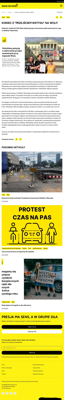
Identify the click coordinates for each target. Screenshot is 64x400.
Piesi (3, 17)
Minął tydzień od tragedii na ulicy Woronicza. (16, 305)
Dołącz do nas (32, 327)
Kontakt (4, 374)
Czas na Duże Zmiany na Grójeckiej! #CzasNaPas (18, 252)
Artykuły (10, 12)
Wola (8, 17)
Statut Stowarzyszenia (38, 364)
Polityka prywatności (38, 371)
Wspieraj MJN (32, 331)
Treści (3, 12)
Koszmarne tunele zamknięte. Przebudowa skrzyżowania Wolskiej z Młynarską (27, 198)
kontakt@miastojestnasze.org (9, 384)
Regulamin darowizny (38, 374)
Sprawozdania (36, 368)
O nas (3, 364)
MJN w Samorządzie (7, 368)
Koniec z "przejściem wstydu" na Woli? (24, 12)
